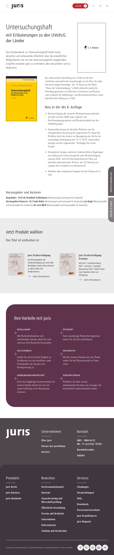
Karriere (45, 451)
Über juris (46, 440)
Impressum (9, 547)
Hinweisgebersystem (52, 547)
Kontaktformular (85, 449)
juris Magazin (84, 521)
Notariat (45, 492)
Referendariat (48, 525)
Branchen (48, 478)
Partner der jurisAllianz (53, 446)
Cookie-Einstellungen (36, 547)
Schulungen (83, 486)
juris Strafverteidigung (39, 255)
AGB (16, 547)
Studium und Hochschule (54, 530)
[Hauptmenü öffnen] (7, 6)
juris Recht (11, 486)
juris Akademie (13, 498)
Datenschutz (23, 547)
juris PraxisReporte (87, 515)
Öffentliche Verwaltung (53, 507)
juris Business (13, 492)
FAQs (79, 498)
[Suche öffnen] (94, 6)
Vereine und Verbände (52, 513)
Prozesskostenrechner (88, 509)
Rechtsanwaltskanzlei (52, 486)
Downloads (83, 504)
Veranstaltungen (85, 492)
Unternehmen (48, 519)
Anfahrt (81, 455)
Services (83, 478)
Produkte (12, 478)
